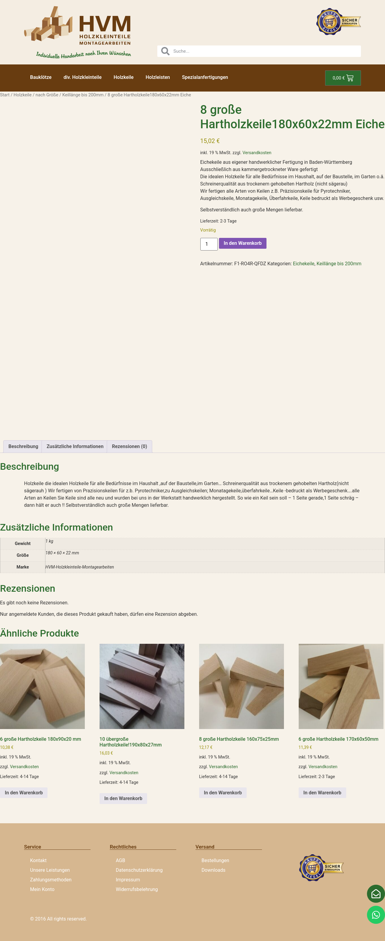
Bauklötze (40, 77)
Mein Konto (42, 889)
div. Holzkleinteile (82, 77)
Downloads (213, 870)
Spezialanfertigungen (205, 77)
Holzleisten (158, 77)
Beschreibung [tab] (23, 446)
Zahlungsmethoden (51, 880)
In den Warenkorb (243, 243)
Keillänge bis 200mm (82, 95)
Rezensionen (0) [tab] (129, 446)
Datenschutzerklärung (139, 870)
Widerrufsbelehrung (137, 889)
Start (5, 95)
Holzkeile (124, 77)
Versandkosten (256, 152)
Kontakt (38, 860)
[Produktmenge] (209, 244)
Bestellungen (215, 860)
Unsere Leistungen (50, 870)
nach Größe (46, 95)
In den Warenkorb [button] (24, 793)
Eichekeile (303, 263)
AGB (120, 860)
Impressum (128, 880)
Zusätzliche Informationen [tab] (75, 446)
